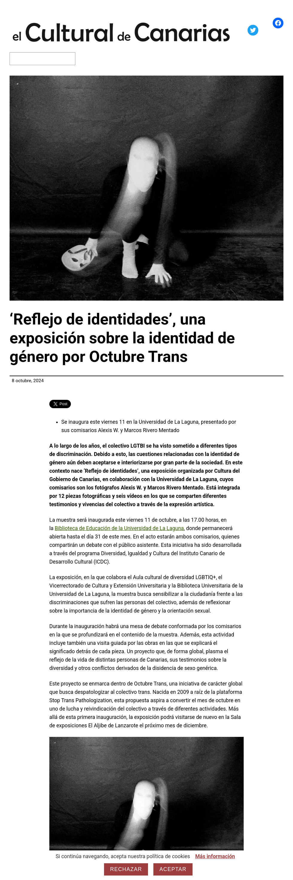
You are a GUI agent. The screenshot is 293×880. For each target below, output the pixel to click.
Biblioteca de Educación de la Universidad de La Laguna (119, 528)
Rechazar (126, 869)
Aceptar (172, 869)
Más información (215, 856)
